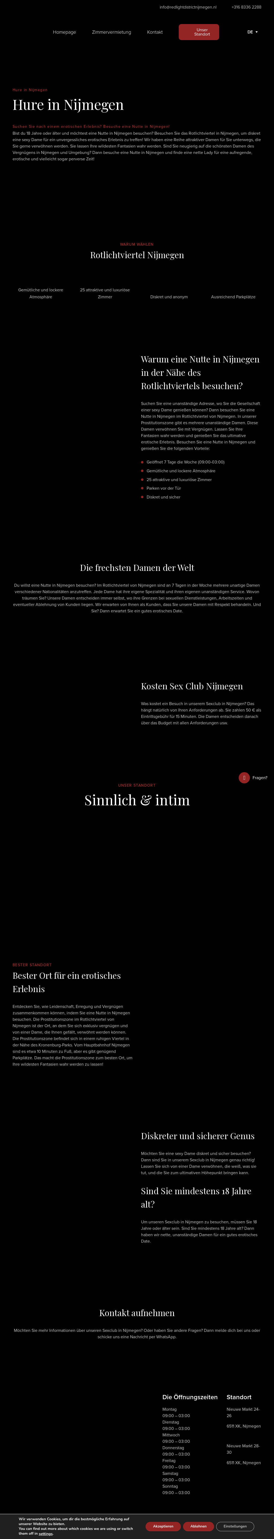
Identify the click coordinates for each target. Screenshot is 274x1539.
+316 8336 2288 (246, 7)
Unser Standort (202, 32)
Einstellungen (234, 1526)
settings (58, 1534)
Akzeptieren (158, 1526)
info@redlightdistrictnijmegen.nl (188, 7)
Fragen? (253, 777)
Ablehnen (195, 1526)
